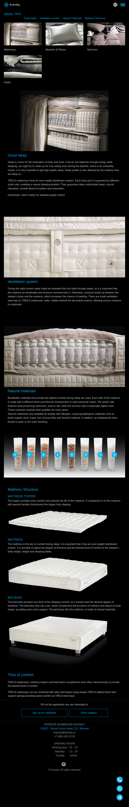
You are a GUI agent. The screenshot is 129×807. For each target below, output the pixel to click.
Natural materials (72, 18)
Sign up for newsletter (44, 712)
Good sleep (30, 18)
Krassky (8, 13)
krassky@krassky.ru (64, 732)
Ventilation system (50, 18)
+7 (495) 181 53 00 (64, 736)
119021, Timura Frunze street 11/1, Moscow (64, 728)
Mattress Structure (95, 18)
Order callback (89, 712)
